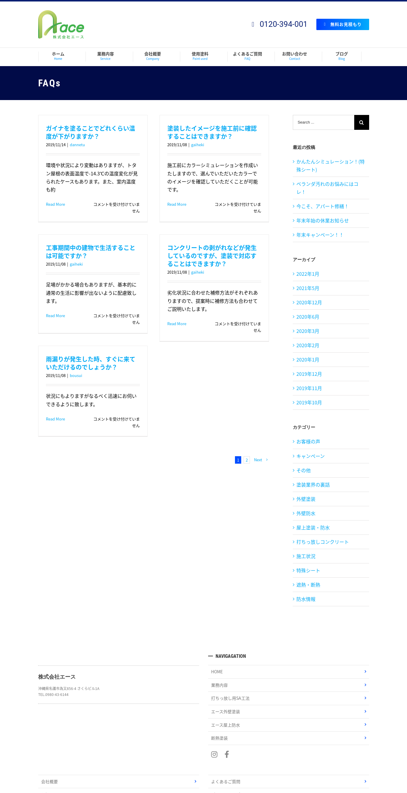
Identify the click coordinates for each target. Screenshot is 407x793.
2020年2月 (307, 345)
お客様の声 (308, 441)
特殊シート (308, 570)
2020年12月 (309, 302)
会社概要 (49, 781)
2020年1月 (307, 359)
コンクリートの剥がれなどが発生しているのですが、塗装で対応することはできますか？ (212, 255)
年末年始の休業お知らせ (322, 220)
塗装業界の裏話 (313, 484)
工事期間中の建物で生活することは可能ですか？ (90, 251)
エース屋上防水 (225, 725)
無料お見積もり (342, 24)
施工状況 (305, 556)
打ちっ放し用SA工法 (230, 698)
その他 (303, 470)
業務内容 (219, 685)
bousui (76, 375)
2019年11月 (309, 388)
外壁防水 (305, 513)
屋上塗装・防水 (313, 527)
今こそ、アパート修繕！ (322, 206)
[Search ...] (323, 122)
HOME (217, 671)
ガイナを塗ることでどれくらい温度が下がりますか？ (90, 132)
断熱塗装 (219, 738)
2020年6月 (307, 316)
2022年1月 (307, 273)
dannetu (77, 144)
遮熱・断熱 (308, 584)
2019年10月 (309, 402)
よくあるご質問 (225, 781)
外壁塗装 (305, 498)
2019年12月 (309, 373)
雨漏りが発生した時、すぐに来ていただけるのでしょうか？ (90, 363)
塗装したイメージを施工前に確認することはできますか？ (212, 132)
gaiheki (197, 144)
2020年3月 (307, 330)
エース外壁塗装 (225, 711)
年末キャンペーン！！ (320, 234)
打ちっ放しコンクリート (322, 541)
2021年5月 (307, 288)
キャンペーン (310, 455)
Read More (55, 204)
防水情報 (305, 598)
